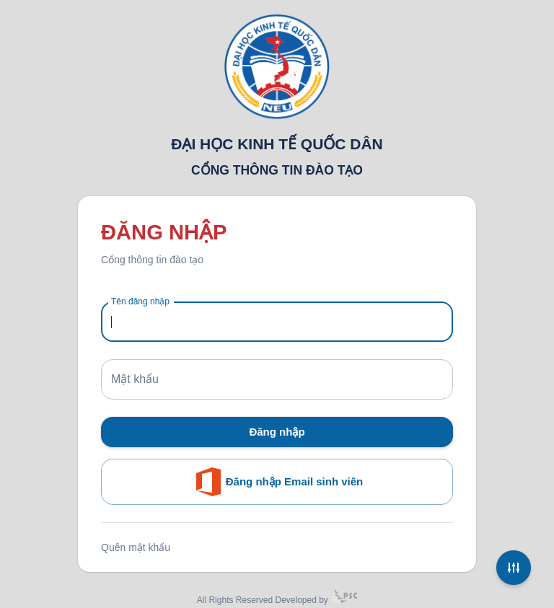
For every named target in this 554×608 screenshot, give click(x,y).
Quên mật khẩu (135, 547)
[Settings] (513, 567)
